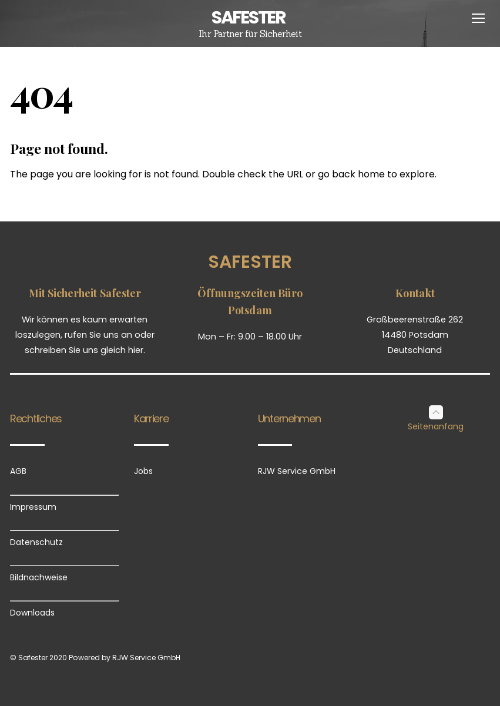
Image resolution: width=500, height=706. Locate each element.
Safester (250, 262)
